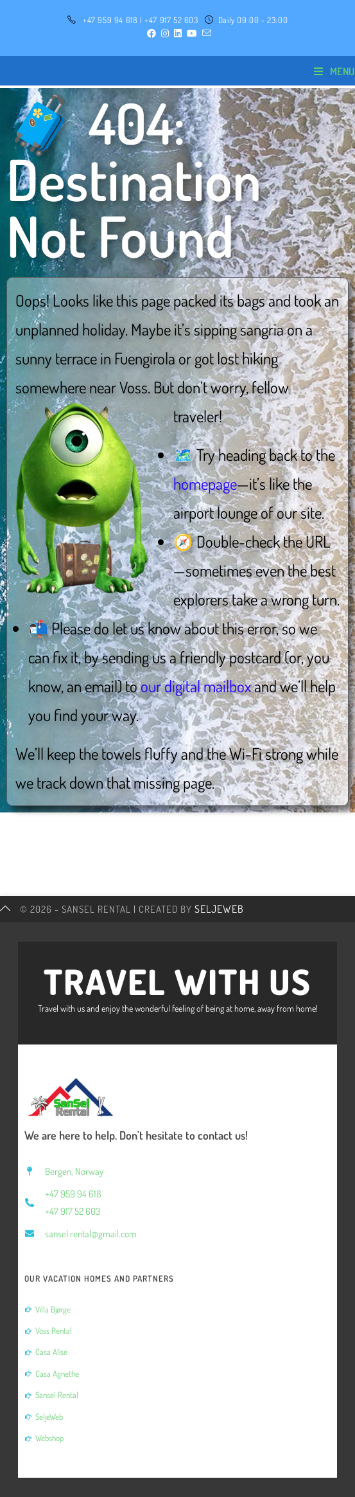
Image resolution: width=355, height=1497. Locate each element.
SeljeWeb (219, 908)
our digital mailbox (196, 686)
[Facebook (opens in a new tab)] (151, 33)
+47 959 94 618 (110, 20)
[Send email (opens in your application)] (205, 33)
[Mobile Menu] (334, 71)
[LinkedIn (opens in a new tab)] (177, 33)
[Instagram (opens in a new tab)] (165, 33)
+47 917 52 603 (171, 20)
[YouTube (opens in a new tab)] (192, 33)
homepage (205, 483)
